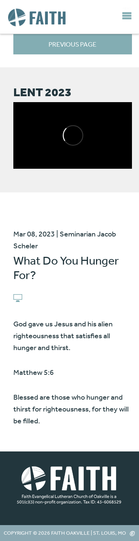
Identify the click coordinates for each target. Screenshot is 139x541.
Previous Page (72, 44)
